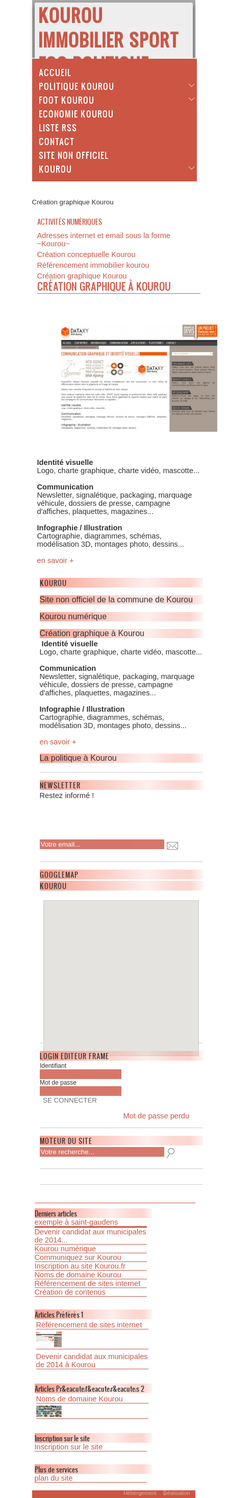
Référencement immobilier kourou (93, 265)
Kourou (55, 168)
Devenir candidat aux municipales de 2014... (90, 1236)
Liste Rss (58, 127)
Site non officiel (74, 154)
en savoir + (55, 560)
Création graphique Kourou (82, 276)
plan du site (54, 1478)
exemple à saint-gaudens (76, 1222)
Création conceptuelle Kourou (86, 254)
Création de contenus (70, 1292)
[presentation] (105, 816)
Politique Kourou (76, 85)
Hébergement (140, 1493)
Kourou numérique (65, 1249)
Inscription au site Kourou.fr (80, 1266)
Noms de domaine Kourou (78, 1275)
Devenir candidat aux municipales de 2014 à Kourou (92, 1360)
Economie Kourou (76, 113)
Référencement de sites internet (88, 1283)
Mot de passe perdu (156, 1116)
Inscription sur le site (69, 1447)
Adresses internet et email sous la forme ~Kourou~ (104, 239)
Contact (56, 141)
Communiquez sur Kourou (78, 1257)
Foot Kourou (66, 99)
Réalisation (176, 1493)
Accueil (55, 72)
